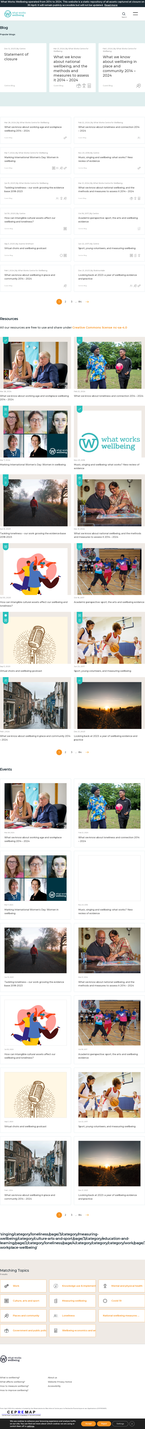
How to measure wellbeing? (14, 1386)
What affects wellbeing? (12, 1382)
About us (52, 1377)
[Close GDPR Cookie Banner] (132, 1423)
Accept (88, 1423)
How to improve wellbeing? (14, 1390)
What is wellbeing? (10, 1377)
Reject (104, 1423)
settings (30, 1426)
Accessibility (54, 1386)
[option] (72, 68)
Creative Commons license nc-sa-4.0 (99, 327)
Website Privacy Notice (60, 1382)
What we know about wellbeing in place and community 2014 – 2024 (120, 66)
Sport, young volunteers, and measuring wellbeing (107, 248)
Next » (87, 302)
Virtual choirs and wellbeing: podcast (25, 248)
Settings (120, 1423)
